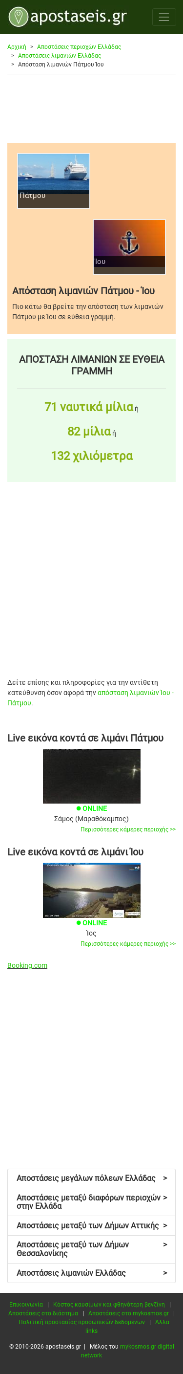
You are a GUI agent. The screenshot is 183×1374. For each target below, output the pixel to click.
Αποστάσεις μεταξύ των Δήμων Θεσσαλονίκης (92, 1249)
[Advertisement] (91, 108)
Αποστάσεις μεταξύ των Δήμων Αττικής (92, 1225)
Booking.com (27, 965)
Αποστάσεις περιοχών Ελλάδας (79, 47)
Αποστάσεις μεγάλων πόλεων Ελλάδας (92, 1178)
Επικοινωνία (26, 1304)
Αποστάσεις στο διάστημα (43, 1313)
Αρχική (16, 47)
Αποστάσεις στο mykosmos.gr (128, 1313)
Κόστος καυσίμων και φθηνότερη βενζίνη (109, 1304)
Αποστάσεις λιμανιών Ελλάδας (59, 55)
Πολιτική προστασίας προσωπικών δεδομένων (82, 1322)
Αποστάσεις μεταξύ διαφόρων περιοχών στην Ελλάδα (92, 1202)
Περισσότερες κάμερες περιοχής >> (128, 829)
